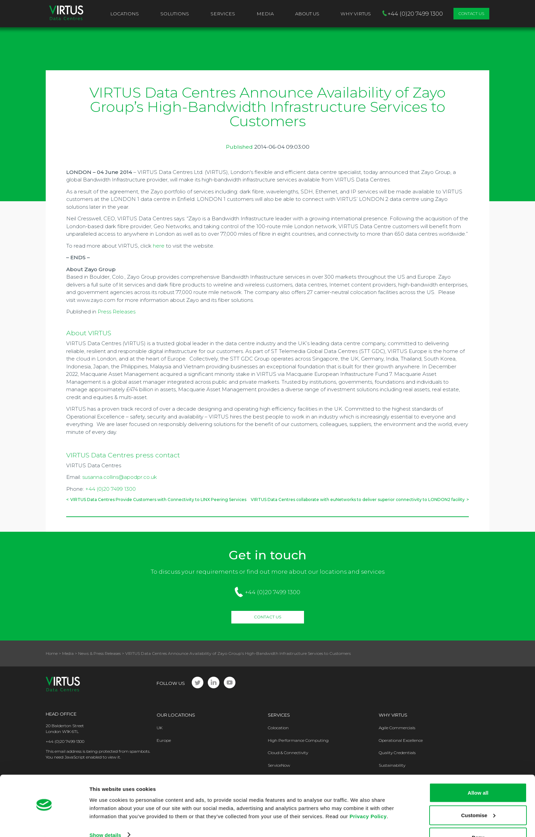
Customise (478, 796)
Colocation (278, 727)
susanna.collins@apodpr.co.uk (119, 477)
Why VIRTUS (356, 13)
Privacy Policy (368, 797)
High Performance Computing (298, 740)
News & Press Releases (99, 653)
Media (265, 13)
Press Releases (116, 311)
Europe (164, 740)
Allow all (478, 774)
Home (52, 653)
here (158, 246)
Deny (478, 819)
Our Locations (176, 715)
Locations (124, 13)
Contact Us (471, 13)
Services (223, 13)
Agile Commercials (397, 727)
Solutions (174, 13)
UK (159, 727)
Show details (105, 816)
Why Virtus (393, 715)
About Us (307, 13)
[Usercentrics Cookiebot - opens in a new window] (44, 824)
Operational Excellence (401, 740)
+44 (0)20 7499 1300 (110, 489)
